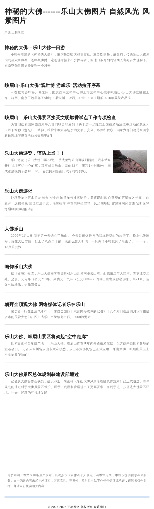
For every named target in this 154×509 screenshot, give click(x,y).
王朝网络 (73, 507)
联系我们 (100, 507)
